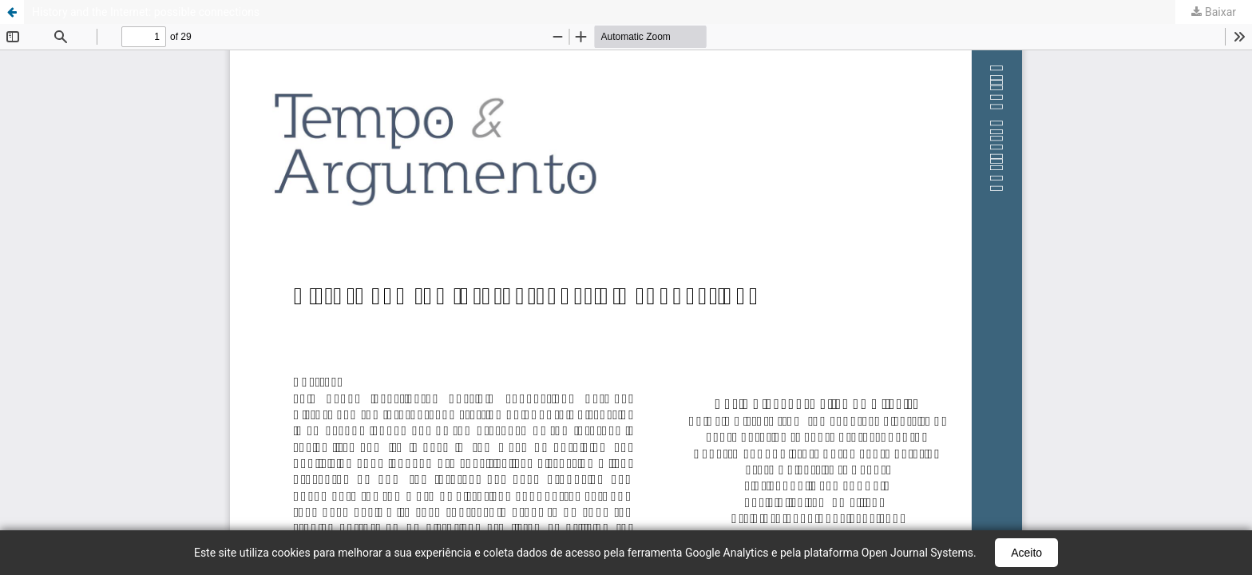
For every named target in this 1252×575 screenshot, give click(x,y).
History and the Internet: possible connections (146, 12)
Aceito (1026, 552)
